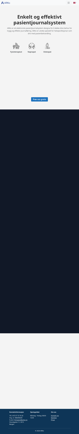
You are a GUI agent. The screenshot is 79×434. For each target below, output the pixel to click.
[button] (75, 3)
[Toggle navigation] (68, 3)
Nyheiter (54, 418)
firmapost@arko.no (20, 420)
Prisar (53, 420)
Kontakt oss (55, 416)
